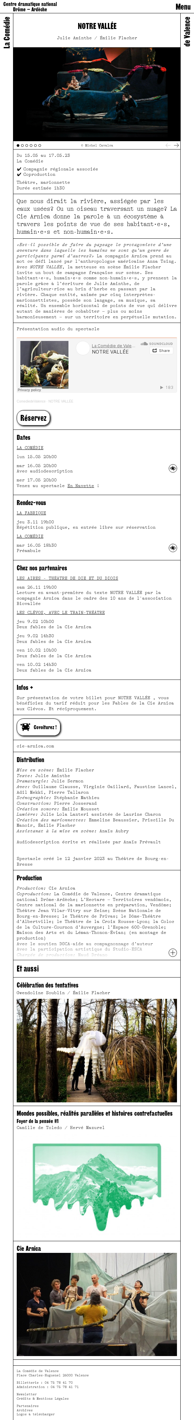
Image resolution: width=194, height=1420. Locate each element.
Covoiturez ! (38, 727)
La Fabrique (31, 513)
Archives (25, 1410)
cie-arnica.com (35, 746)
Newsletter (27, 1394)
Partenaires (28, 1406)
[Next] (176, 145)
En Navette (80, 485)
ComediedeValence (31, 401)
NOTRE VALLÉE (60, 401)
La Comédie (30, 447)
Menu (183, 6)
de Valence (187, 32)
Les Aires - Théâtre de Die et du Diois (67, 578)
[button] (33, 418)
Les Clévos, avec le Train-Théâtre (61, 612)
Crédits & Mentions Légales (43, 1398)
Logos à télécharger (36, 1414)
